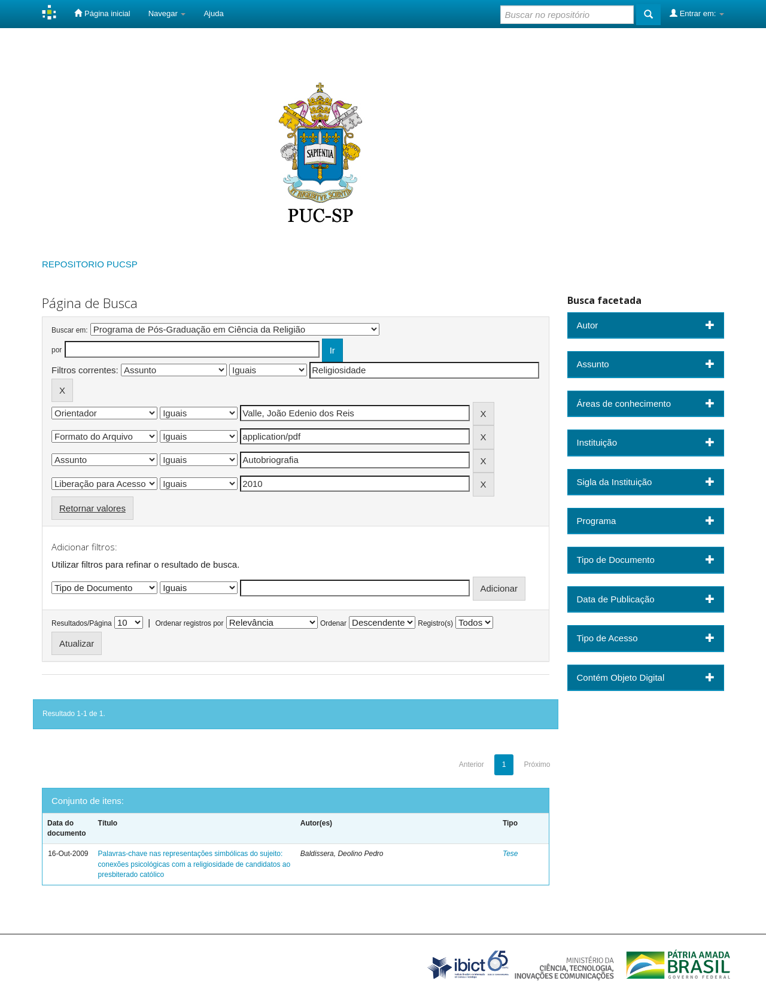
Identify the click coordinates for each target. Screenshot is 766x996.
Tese (510, 853)
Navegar (167, 13)
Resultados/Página (81, 623)
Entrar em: (697, 13)
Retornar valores (92, 508)
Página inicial (102, 13)
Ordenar (333, 623)
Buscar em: (69, 330)
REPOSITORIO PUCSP (90, 264)
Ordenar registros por (189, 623)
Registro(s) (435, 623)
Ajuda (213, 13)
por (56, 350)
